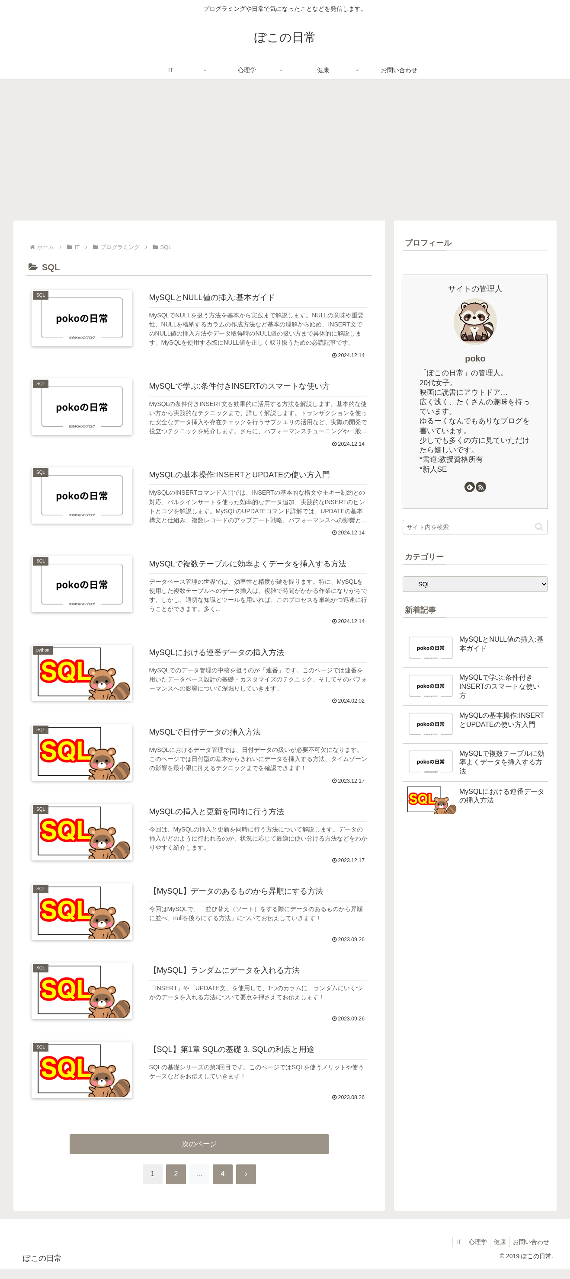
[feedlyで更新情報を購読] (469, 487)
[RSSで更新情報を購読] (481, 487)
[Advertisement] (285, 149)
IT (452, 1251)
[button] (539, 527)
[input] (475, 527)
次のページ (199, 1154)
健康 (497, 1251)
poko (475, 358)
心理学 (473, 1251)
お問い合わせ (530, 1251)
